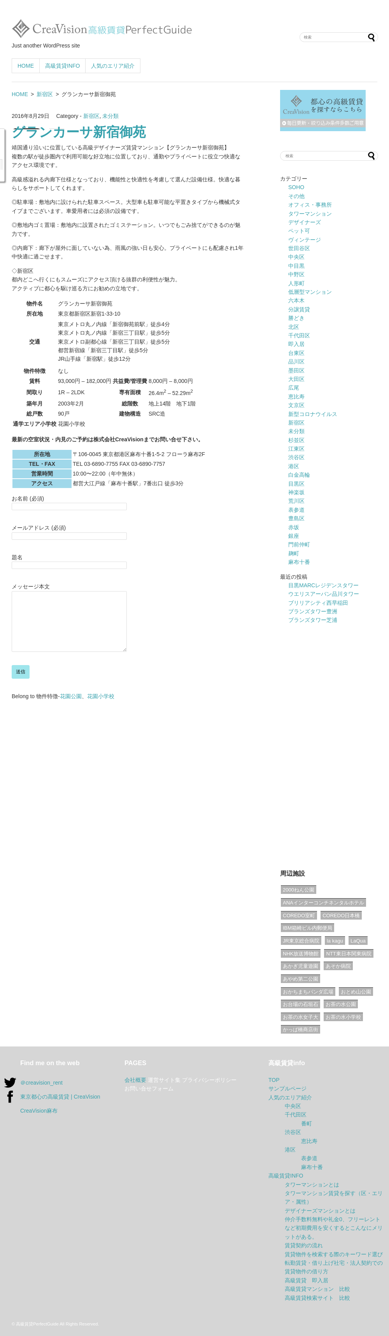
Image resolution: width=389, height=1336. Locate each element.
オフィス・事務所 (310, 205)
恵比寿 (296, 396)
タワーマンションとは (312, 1185)
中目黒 (296, 266)
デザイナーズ (304, 222)
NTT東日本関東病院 (348, 954)
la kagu (335, 941)
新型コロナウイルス (312, 414)
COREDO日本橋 (341, 915)
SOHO (296, 187)
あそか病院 (338, 966)
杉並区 (296, 440)
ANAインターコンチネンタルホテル (323, 903)
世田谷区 (299, 248)
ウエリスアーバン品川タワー (323, 594)
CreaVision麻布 (39, 1111)
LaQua (358, 941)
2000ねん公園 (298, 890)
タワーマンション (310, 214)
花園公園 (71, 708)
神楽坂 (296, 492)
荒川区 (296, 501)
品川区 (296, 361)
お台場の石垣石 (300, 1004)
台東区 (296, 353)
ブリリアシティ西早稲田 (318, 603)
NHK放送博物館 (301, 954)
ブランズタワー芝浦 (312, 620)
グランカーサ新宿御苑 (79, 133)
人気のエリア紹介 (113, 66)
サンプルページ (287, 1088)
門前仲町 (299, 544)
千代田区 (299, 335)
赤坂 (293, 527)
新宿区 (45, 94)
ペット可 (299, 231)
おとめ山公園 (356, 992)
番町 (306, 1123)
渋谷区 (296, 457)
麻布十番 (299, 562)
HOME (26, 66)
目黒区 (296, 484)
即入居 (296, 344)
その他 (296, 196)
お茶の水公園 (341, 1004)
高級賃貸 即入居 (306, 1280)
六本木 (296, 300)
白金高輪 (299, 475)
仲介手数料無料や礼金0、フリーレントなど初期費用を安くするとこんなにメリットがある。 (334, 1228)
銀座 (293, 536)
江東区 (296, 449)
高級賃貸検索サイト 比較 (317, 1298)
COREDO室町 (299, 915)
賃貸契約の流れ (304, 1245)
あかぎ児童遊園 (300, 966)
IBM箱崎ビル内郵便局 (307, 928)
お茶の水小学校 (343, 1017)
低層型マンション (310, 292)
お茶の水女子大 (300, 1017)
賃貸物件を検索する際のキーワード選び (334, 1254)
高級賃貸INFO (62, 66)
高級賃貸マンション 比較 (317, 1289)
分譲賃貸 (299, 309)
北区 (293, 327)
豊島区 (296, 518)
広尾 (293, 387)
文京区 (296, 405)
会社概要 (135, 1080)
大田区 (296, 379)
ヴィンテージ (304, 240)
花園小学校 (100, 708)
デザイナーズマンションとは (320, 1211)
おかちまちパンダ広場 (308, 992)
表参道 (296, 510)
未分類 (110, 116)
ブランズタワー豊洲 (312, 611)
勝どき (296, 318)
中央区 (296, 257)
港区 (293, 466)
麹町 (293, 553)
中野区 (296, 274)
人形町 (296, 283)
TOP (274, 1080)
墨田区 (296, 370)
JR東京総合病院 (301, 941)
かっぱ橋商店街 (300, 1029)
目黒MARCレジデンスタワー (323, 585)
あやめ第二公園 (300, 979)
